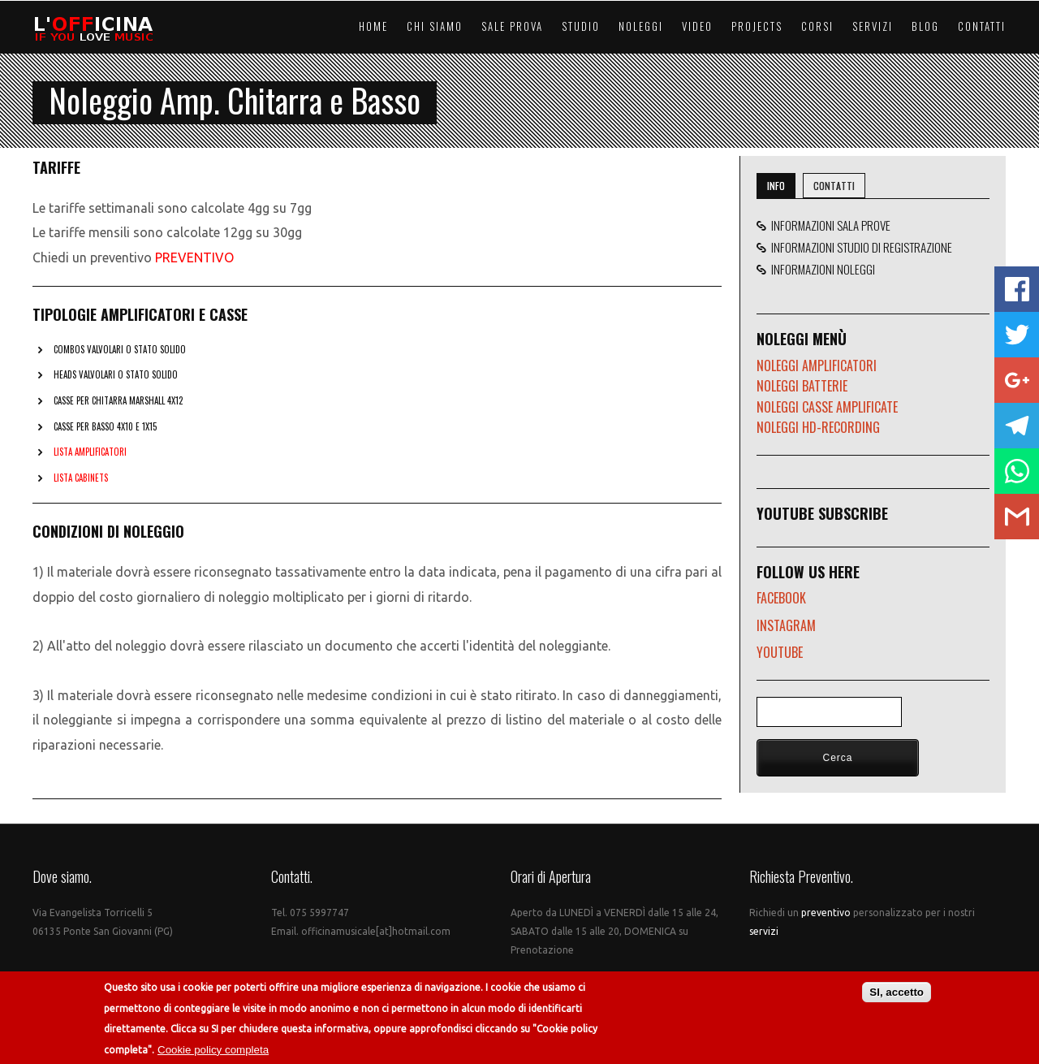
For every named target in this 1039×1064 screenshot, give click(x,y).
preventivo (827, 912)
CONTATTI (834, 185)
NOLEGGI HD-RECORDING (818, 427)
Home (373, 26)
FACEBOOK (781, 598)
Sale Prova (512, 26)
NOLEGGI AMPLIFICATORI (817, 365)
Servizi (872, 26)
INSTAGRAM (786, 625)
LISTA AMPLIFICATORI (90, 451)
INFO (776, 185)
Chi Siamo (435, 26)
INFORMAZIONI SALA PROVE (828, 225)
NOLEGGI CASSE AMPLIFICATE (827, 407)
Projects (756, 26)
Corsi (817, 26)
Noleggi (641, 26)
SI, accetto (896, 992)
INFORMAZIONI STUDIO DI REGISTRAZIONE (859, 247)
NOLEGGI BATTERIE (802, 386)
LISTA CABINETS (81, 477)
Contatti (982, 26)
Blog (925, 26)
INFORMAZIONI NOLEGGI (820, 269)
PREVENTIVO (194, 257)
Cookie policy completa (213, 1050)
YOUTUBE (780, 652)
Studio (581, 26)
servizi (763, 931)
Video (697, 26)
